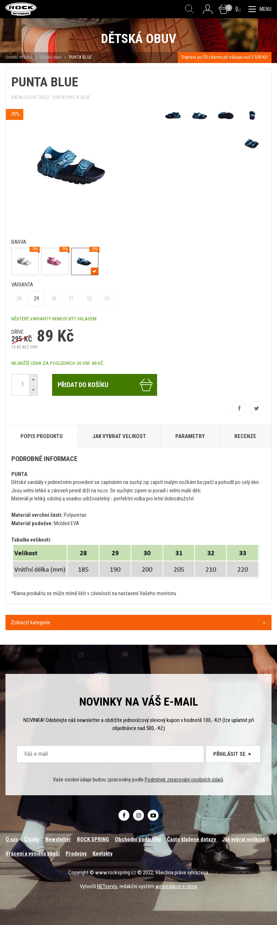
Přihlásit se (233, 754)
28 (19, 298)
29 (36, 298)
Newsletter (58, 839)
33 (106, 298)
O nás (11, 839)
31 (71, 298)
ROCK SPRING (93, 839)
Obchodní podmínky (138, 839)
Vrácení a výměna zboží (32, 853)
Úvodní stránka (18, 57)
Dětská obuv (51, 57)
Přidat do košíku (105, 385)
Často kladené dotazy (191, 839)
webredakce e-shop (176, 886)
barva (18, 242)
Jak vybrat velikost (243, 839)
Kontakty (103, 853)
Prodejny (76, 853)
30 (53, 298)
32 (89, 298)
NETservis (107, 886)
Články (31, 839)
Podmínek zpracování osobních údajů (184, 779)
